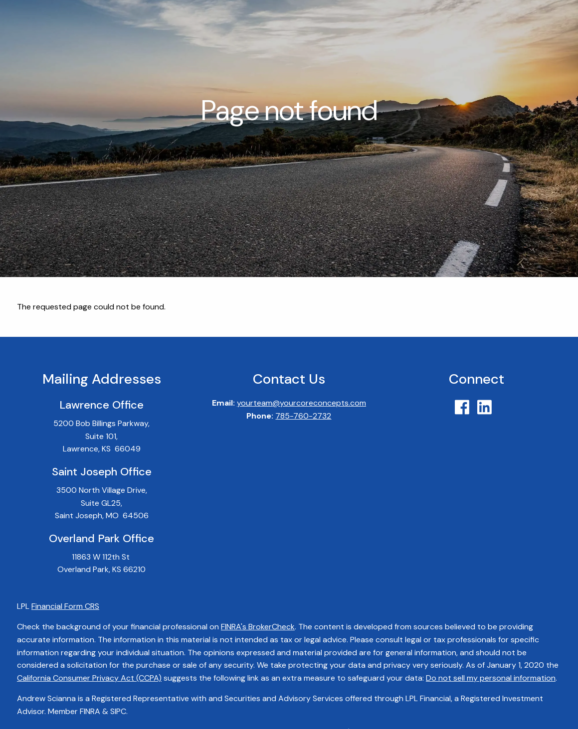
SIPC (118, 711)
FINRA (90, 711)
